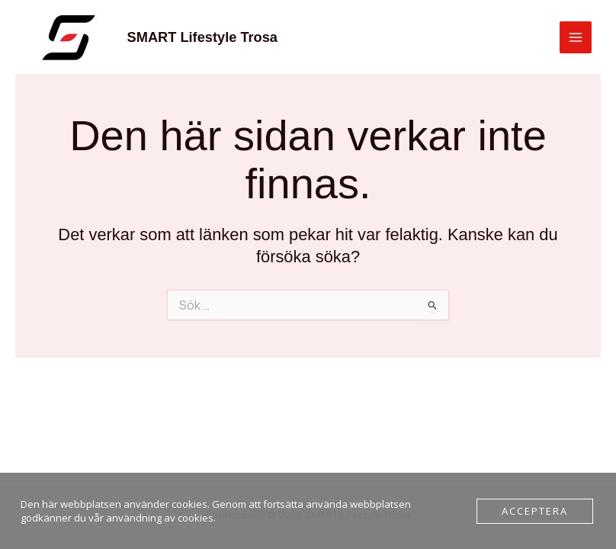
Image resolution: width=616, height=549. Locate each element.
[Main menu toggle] (576, 37)
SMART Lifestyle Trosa (202, 37)
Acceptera (535, 511)
